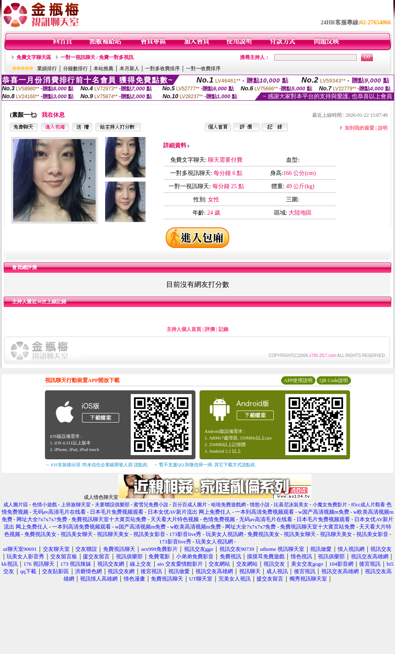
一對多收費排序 (162, 68)
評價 (210, 329)
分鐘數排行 (75, 68)
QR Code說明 (334, 380)
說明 (383, 128)
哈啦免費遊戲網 (228, 505)
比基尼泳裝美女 (291, 505)
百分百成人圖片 (189, 505)
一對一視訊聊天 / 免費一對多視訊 (97, 57)
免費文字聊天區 (33, 57)
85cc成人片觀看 (368, 505)
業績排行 (47, 68)
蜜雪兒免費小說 (151, 505)
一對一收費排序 (203, 68)
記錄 (223, 329)
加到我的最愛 (359, 128)
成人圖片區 (15, 505)
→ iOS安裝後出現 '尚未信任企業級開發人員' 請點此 (96, 464)
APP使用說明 (298, 380)
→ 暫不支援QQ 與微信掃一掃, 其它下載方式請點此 (204, 464)
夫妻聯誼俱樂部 (112, 505)
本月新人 (129, 68)
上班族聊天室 (76, 505)
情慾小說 (260, 505)
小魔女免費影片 (330, 505)
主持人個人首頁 (184, 329)
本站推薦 (103, 68)
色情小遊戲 (44, 505)
